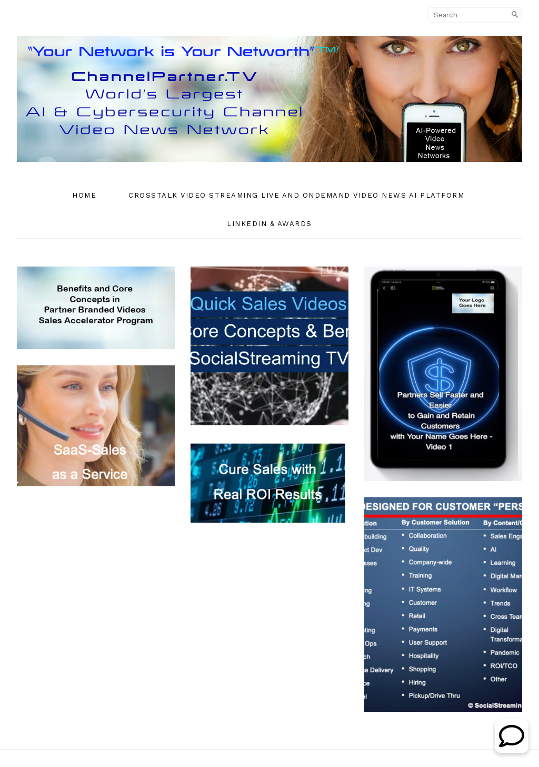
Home (84, 195)
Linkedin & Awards (269, 224)
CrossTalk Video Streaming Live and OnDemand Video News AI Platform (296, 195)
